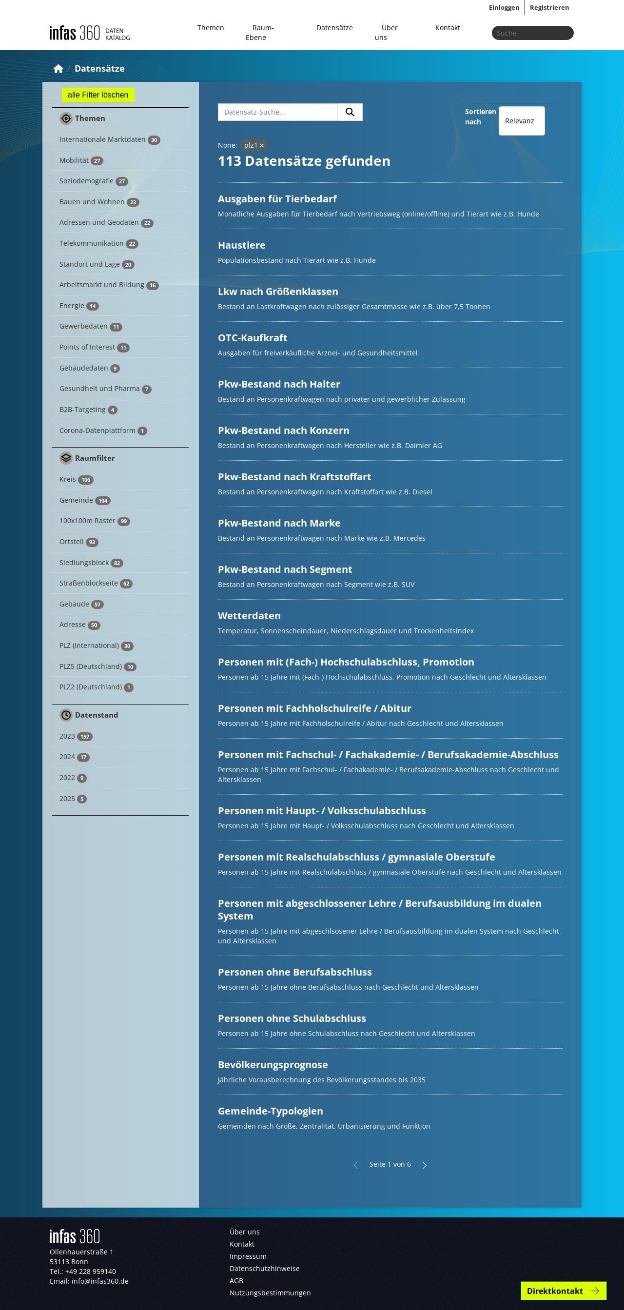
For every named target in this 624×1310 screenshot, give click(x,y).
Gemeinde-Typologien (270, 1110)
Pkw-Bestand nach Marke (279, 522)
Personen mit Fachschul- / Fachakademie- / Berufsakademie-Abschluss (388, 754)
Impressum (248, 1256)
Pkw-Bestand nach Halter (279, 384)
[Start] (58, 68)
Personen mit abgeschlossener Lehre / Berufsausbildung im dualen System (380, 909)
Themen (210, 27)
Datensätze (334, 27)
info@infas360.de (100, 1281)
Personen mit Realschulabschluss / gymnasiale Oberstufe (356, 856)
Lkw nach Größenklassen (278, 291)
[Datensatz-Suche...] (278, 112)
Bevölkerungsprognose (273, 1064)
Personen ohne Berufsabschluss (295, 971)
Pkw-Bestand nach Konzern (284, 430)
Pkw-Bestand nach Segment (285, 569)
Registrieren (549, 7)
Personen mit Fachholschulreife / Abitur (314, 708)
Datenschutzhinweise (265, 1268)
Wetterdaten (249, 615)
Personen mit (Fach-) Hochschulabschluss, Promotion (346, 661)
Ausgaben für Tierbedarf (277, 198)
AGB (236, 1280)
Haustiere (242, 245)
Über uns (386, 32)
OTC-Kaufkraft (253, 337)
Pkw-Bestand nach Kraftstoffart (294, 476)
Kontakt (447, 27)
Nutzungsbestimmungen (270, 1292)
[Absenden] (563, 32)
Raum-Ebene (260, 32)
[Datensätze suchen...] (532, 32)
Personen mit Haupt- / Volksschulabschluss (322, 810)
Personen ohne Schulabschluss (292, 1018)
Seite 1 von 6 (390, 1164)
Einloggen (504, 7)
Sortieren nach (480, 116)
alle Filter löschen (98, 95)
